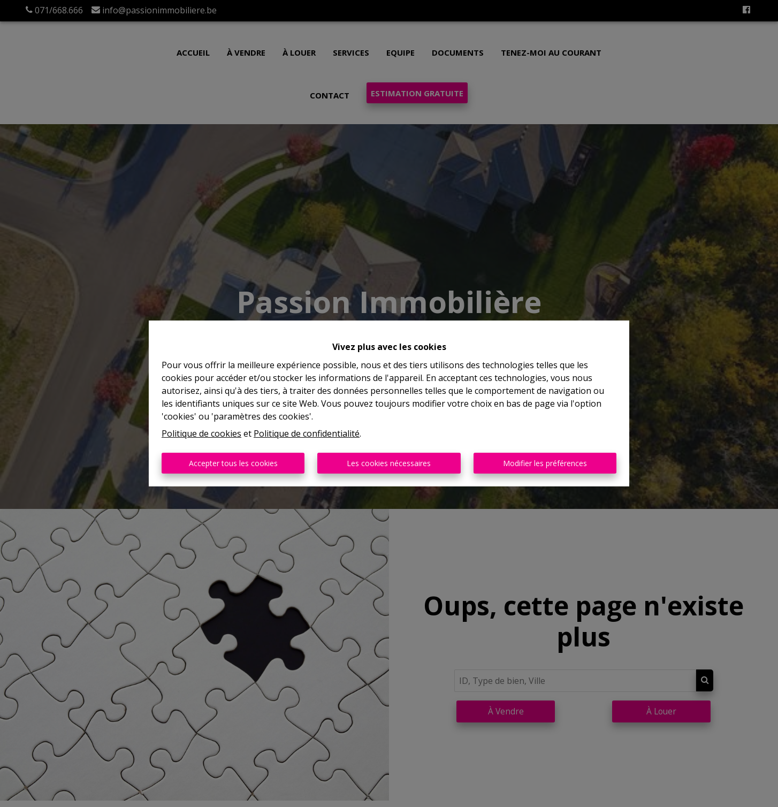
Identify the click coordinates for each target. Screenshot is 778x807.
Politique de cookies (201, 433)
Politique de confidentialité (307, 433)
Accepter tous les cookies (233, 463)
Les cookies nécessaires (389, 463)
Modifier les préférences (545, 463)
